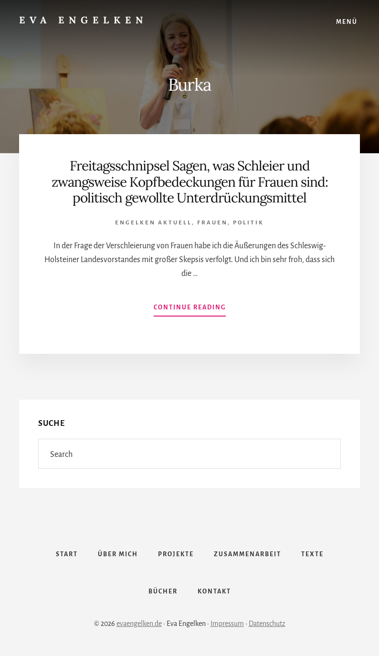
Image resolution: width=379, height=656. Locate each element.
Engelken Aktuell (153, 223)
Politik (248, 223)
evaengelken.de (139, 623)
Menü (347, 22)
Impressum (227, 623)
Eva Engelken (83, 20)
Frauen (212, 223)
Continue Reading (190, 309)
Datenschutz (267, 623)
